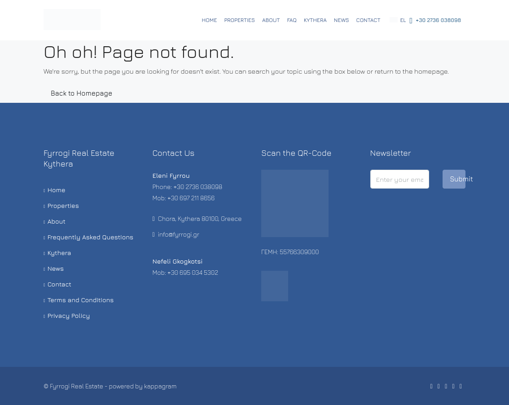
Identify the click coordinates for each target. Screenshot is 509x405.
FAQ (291, 20)
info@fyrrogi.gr (178, 234)
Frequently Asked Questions (91, 237)
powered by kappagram (143, 386)
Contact (368, 20)
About (271, 20)
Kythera (315, 20)
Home (209, 20)
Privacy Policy (69, 315)
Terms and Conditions (81, 300)
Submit (457, 179)
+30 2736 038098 (435, 20)
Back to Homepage (81, 93)
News (341, 20)
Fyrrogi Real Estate (76, 386)
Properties (239, 20)
